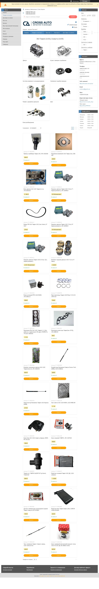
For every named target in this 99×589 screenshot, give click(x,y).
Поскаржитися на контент (45, 576)
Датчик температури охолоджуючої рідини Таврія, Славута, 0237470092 (36, 509)
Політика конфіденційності (58, 576)
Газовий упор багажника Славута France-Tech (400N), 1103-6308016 (63, 368)
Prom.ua (57, 574)
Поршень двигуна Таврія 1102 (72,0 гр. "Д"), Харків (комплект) (35, 260)
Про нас (5, 20)
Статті (4, 31)
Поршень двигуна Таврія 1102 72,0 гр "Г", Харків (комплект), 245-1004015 (62, 189)
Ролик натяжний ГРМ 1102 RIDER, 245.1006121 (33, 295)
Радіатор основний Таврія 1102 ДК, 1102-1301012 (62, 474)
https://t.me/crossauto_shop (86, 102)
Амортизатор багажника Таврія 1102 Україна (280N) (36, 403)
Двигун (25, 60)
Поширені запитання (8, 36)
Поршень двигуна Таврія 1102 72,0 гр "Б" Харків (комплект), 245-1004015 (62, 225)
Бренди (5, 23)
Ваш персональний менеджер (10, 26)
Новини (5, 12)
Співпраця (5, 44)
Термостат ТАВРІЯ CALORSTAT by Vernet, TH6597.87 (35, 474)
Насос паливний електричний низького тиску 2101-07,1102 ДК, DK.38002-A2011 (63, 544)
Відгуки (5, 34)
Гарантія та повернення (83, 32)
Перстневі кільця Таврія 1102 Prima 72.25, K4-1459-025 (63, 295)
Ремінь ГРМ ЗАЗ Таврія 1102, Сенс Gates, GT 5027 (35, 225)
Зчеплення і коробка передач (58, 81)
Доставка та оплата (8, 18)
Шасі (51, 102)
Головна (26, 32)
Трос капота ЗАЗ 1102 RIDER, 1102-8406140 (63, 402)
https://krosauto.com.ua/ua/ (86, 83)
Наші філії (5, 41)
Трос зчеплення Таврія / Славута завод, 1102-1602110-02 (34, 544)
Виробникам (30, 570)
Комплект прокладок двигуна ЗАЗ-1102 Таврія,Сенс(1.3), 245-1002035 (34, 368)
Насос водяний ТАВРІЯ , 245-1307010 (61, 438)
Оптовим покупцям (7, 570)
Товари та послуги (7, 15)
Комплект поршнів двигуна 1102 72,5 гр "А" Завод (62, 260)
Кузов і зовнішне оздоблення (58, 60)
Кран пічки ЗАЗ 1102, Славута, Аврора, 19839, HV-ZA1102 (36, 438)
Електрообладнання (28, 122)
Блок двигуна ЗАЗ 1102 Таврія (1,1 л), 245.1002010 (34, 189)
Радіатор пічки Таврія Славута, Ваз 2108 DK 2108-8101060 (63, 509)
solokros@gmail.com (85, 89)
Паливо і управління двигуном (31, 102)
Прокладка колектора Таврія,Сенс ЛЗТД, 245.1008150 (62, 331)
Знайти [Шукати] (73, 16)
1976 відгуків (75, 1)
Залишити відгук (73, 24)
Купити (31, 163)
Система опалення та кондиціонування (33, 81)
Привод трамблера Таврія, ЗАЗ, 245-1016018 (36, 153)
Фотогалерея (6, 28)
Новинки (5, 39)
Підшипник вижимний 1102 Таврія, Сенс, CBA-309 (63, 154)
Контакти (57, 32)
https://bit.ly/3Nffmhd (85, 105)
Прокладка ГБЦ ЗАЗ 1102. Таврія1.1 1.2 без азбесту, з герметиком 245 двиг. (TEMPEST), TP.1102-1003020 (36, 332)
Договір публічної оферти (80, 570)
